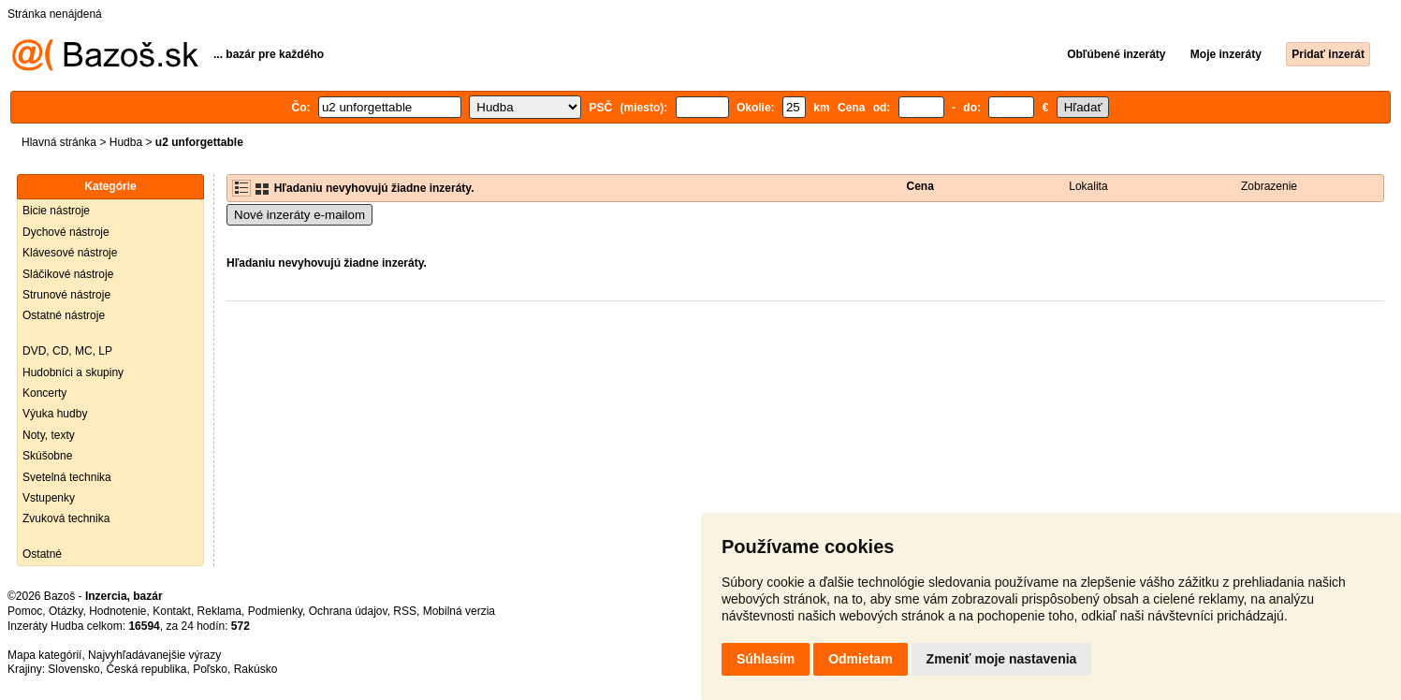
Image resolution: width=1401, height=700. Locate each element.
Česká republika (146, 669)
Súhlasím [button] (766, 658)
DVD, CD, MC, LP (67, 350)
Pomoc (24, 611)
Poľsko (210, 669)
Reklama (219, 611)
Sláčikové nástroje (67, 274)
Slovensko (73, 669)
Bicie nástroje (56, 210)
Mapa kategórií (44, 655)
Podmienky (275, 611)
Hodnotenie (117, 611)
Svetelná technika (66, 477)
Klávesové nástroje (69, 252)
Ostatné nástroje (63, 315)
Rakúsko (256, 669)
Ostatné (42, 554)
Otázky (65, 611)
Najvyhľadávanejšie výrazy (154, 655)
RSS (404, 611)
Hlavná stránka (59, 142)
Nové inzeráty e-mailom (299, 215)
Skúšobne (47, 455)
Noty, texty (48, 435)
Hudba (125, 142)
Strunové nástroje (66, 294)
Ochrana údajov (348, 611)
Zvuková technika (65, 518)
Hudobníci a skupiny (73, 372)
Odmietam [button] (860, 658)
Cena (920, 186)
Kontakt (172, 611)
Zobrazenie (1269, 186)
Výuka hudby (54, 413)
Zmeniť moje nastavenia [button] (1002, 658)
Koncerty (44, 393)
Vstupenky (48, 497)
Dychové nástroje (65, 232)
